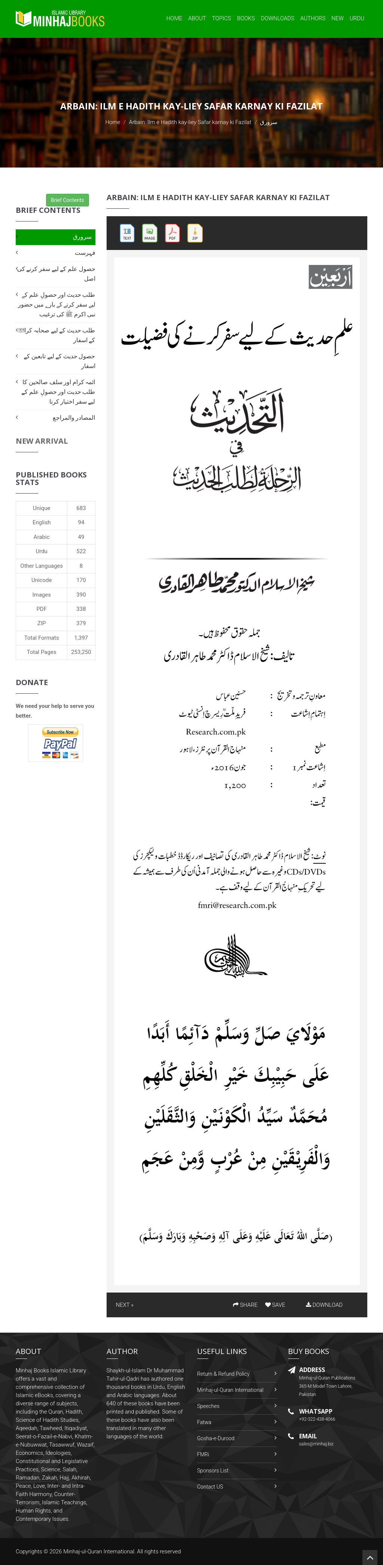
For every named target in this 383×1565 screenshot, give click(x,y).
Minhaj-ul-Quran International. (99, 1551)
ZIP (41, 623)
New (337, 18)
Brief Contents (67, 200)
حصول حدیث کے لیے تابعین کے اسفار (59, 361)
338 (81, 609)
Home (174, 18)
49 (81, 537)
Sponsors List (213, 1471)
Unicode (41, 580)
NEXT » (125, 1305)
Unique (41, 508)
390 (81, 594)
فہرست (85, 252)
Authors (312, 18)
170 (81, 580)
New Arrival (42, 441)
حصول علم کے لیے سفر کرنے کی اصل (56, 273)
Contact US (210, 1487)
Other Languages (41, 566)
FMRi (203, 1454)
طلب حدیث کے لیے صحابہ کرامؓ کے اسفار (56, 335)
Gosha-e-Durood (216, 1438)
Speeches (208, 1406)
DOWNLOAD (324, 1305)
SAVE (275, 1305)
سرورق (82, 236)
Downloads (277, 18)
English (42, 522)
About (197, 18)
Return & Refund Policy (223, 1374)
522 (81, 551)
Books (246, 18)
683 (81, 508)
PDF (41, 609)
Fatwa (204, 1422)
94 (81, 522)
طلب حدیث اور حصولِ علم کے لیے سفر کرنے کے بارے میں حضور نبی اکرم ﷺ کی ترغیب (56, 304)
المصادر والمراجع (74, 417)
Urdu (357, 18)
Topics (221, 18)
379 (81, 623)
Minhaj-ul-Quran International (230, 1390)
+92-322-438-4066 (317, 1419)
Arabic (42, 537)
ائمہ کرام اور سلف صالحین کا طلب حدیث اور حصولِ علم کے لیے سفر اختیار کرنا (58, 392)
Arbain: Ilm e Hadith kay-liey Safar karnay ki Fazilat (190, 122)
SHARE (245, 1305)
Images (41, 594)
